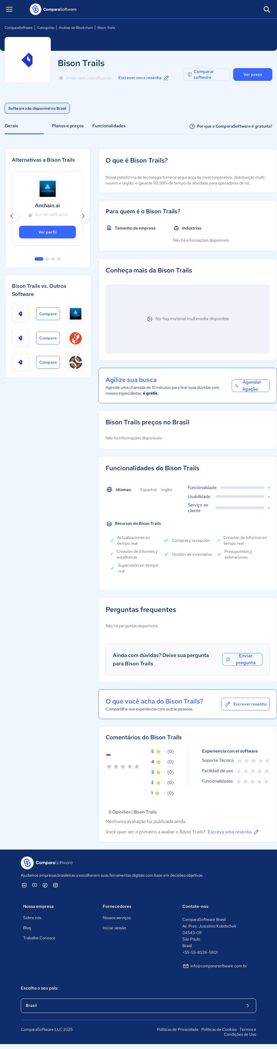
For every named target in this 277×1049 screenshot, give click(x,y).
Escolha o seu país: (39, 988)
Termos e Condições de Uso (240, 1032)
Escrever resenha (245, 704)
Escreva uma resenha (234, 831)
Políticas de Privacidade (178, 1029)
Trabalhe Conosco (39, 937)
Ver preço (253, 74)
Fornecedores (117, 906)
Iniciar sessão (114, 927)
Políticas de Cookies (219, 1029)
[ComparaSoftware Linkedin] (24, 885)
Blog (27, 927)
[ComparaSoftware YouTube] (34, 885)
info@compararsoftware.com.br (214, 966)
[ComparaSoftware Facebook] (45, 885)
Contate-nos (195, 906)
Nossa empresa (38, 906)
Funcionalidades (109, 126)
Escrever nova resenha (144, 77)
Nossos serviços (117, 917)
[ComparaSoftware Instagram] (55, 885)
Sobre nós (32, 917)
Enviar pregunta (240, 659)
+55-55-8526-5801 (200, 952)
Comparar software (200, 74)
